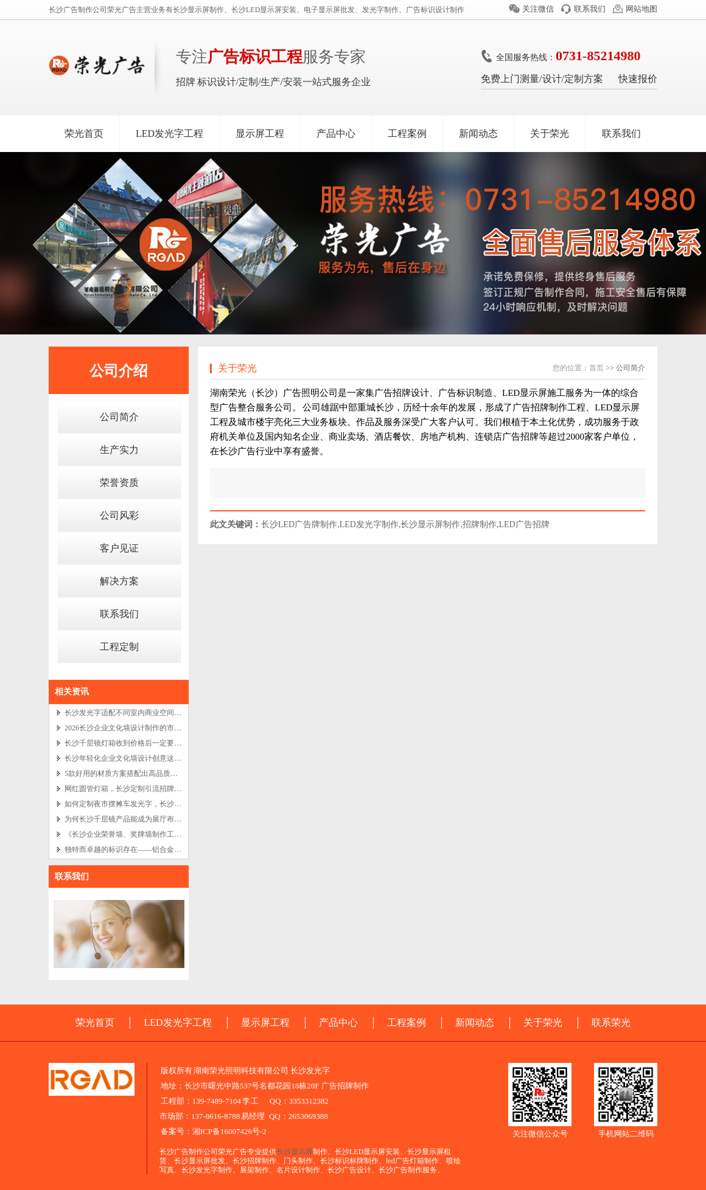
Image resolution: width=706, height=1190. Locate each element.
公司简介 (119, 417)
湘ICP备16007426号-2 (229, 1131)
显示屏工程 (260, 133)
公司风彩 (119, 515)
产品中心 (335, 133)
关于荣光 (549, 133)
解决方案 (119, 581)
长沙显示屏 (294, 1151)
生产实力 (119, 450)
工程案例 (407, 133)
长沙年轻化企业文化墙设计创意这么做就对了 (138, 758)
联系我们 (590, 8)
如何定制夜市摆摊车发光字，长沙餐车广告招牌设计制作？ (159, 804)
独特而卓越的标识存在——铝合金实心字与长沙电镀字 (152, 849)
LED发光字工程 (169, 133)
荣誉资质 (119, 482)
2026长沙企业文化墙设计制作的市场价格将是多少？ (148, 728)
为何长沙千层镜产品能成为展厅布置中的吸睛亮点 (145, 819)
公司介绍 (118, 371)
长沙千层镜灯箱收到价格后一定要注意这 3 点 (138, 743)
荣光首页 (84, 133)
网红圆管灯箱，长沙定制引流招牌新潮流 (130, 788)
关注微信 (538, 8)
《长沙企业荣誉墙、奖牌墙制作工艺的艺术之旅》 (145, 834)
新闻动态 (478, 133)
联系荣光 (611, 1022)
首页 (596, 368)
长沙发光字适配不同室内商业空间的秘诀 (130, 712)
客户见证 (119, 548)
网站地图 (641, 8)
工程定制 (119, 647)
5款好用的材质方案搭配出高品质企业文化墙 (136, 773)
